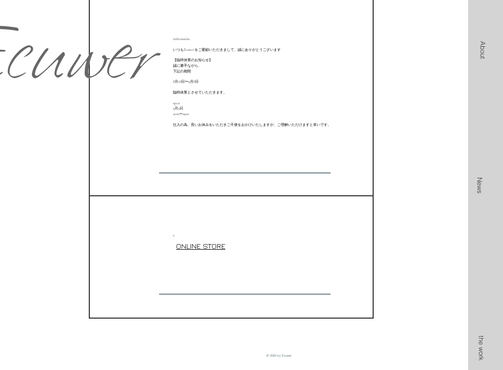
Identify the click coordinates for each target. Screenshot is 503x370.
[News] (479, 185)
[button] (483, 50)
